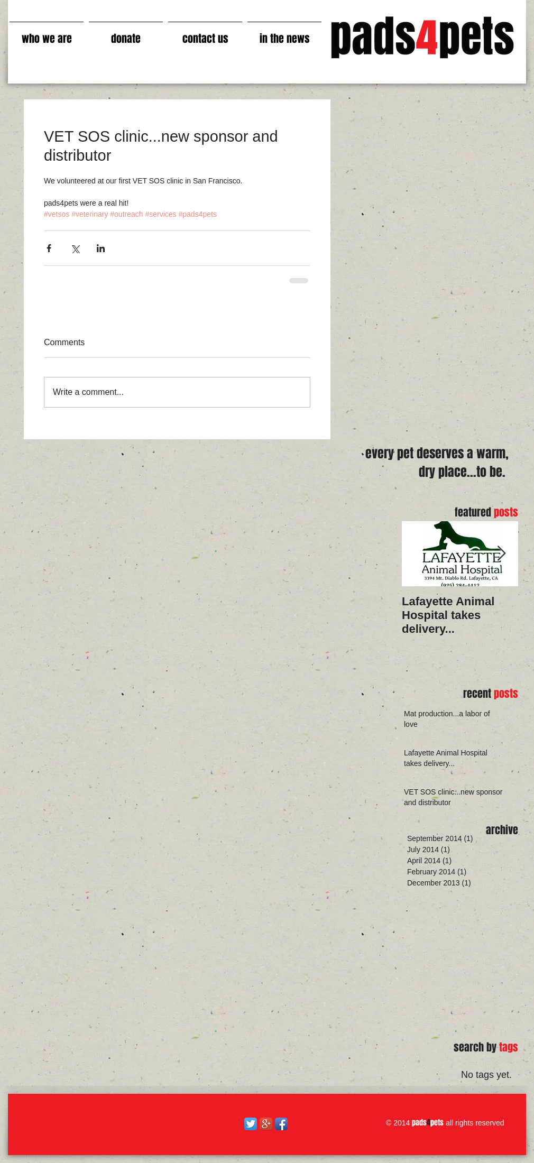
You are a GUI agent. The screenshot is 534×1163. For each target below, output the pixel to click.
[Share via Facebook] (49, 248)
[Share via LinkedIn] (101, 248)
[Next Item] (501, 554)
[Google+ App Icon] (266, 1124)
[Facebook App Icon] (281, 1124)
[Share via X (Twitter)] (75, 248)
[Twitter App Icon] (250, 1124)
